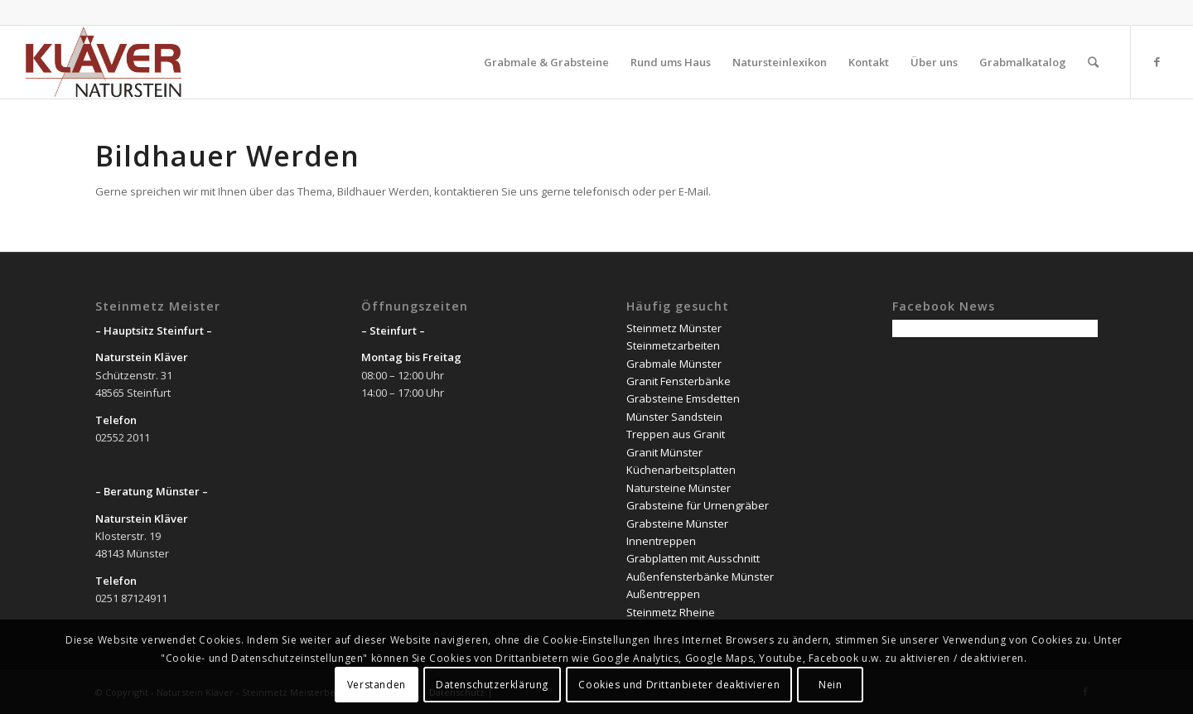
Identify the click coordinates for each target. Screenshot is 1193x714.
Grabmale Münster (674, 363)
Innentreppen (661, 540)
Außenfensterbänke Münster (700, 576)
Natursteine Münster (678, 487)
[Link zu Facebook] (1156, 61)
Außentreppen (663, 593)
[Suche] (1093, 62)
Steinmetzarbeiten (673, 345)
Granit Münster (664, 452)
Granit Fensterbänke (678, 381)
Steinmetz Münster (674, 328)
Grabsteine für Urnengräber (697, 505)
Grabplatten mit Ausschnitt (693, 558)
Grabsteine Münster (677, 523)
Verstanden (376, 685)
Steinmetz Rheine (670, 612)
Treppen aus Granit (675, 434)
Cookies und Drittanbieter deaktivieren (679, 685)
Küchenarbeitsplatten (681, 469)
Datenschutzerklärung (492, 685)
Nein (830, 685)
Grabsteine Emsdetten (683, 398)
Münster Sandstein (674, 416)
